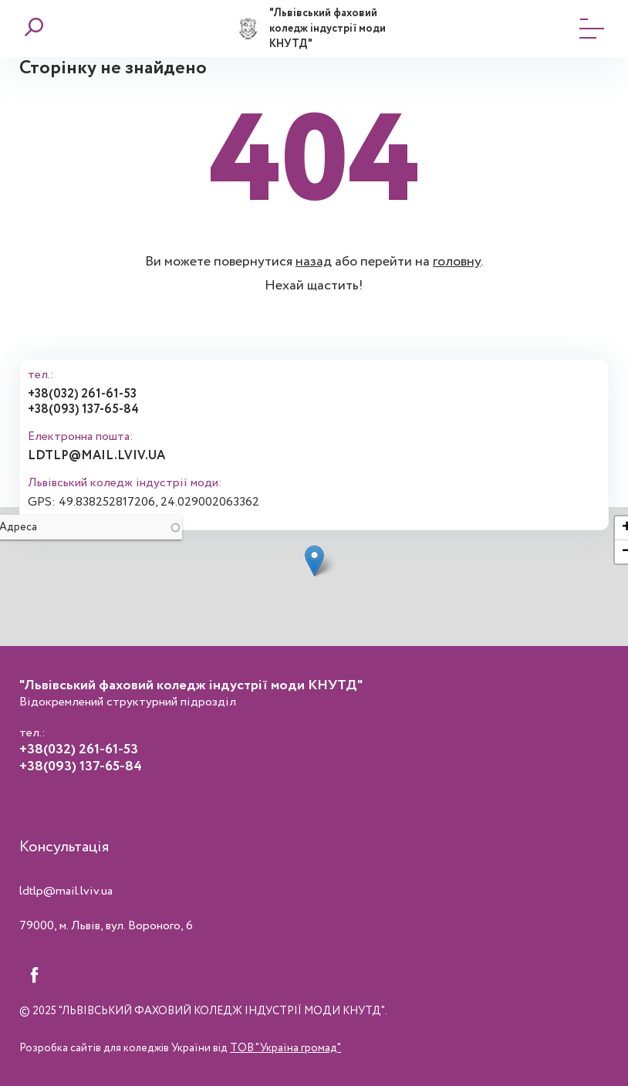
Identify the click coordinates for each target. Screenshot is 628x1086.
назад (313, 262)
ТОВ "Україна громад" (285, 1048)
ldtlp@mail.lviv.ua (96, 456)
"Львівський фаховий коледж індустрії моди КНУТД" (327, 28)
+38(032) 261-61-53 (82, 394)
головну (457, 262)
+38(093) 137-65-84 (83, 409)
